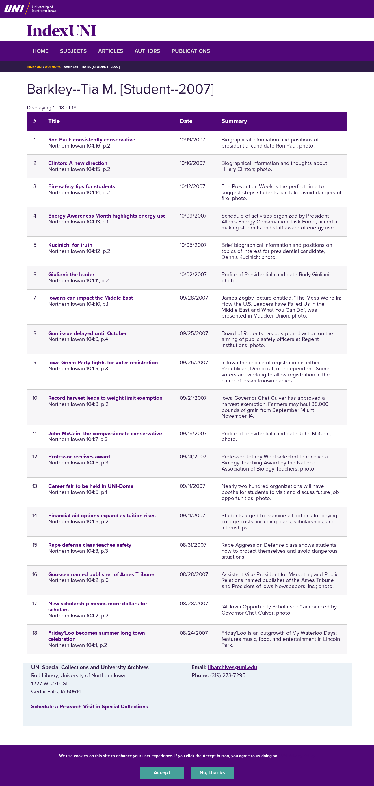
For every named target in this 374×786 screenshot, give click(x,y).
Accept (162, 773)
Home (41, 51)
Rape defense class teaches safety (89, 545)
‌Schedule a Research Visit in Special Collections (89, 706)
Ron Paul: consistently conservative (91, 140)
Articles (110, 51)
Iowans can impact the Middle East (90, 298)
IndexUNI (61, 29)
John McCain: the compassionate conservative (105, 433)
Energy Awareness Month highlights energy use (107, 216)
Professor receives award (79, 456)
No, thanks (212, 773)
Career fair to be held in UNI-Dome (90, 486)
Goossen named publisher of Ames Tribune (101, 574)
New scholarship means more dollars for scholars (97, 606)
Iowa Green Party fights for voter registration (103, 362)
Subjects (73, 51)
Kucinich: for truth (70, 245)
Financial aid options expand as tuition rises (102, 515)
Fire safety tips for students (81, 186)
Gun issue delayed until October (87, 333)
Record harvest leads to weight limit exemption (105, 398)
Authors (147, 51)
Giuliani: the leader (71, 274)
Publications (191, 51)
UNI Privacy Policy (298, 755)
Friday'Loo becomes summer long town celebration (96, 636)
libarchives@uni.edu (232, 667)
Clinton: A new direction (77, 163)
